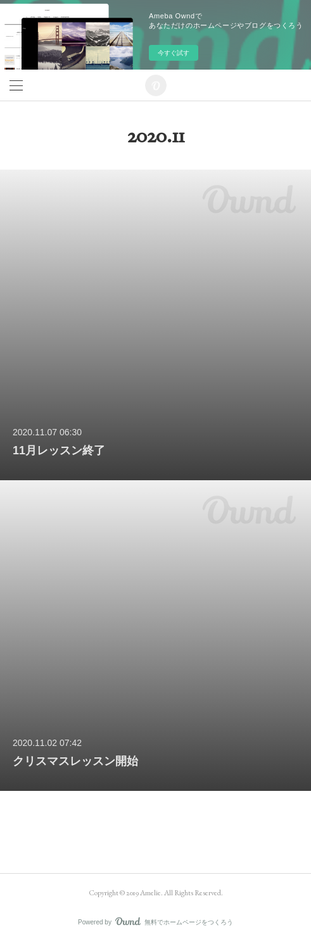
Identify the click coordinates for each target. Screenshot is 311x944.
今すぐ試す (173, 52)
